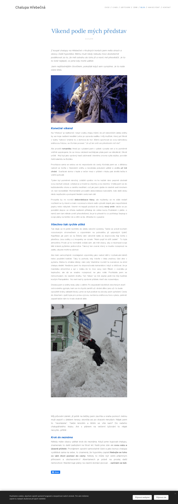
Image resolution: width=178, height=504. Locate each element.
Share (55, 472)
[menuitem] (107, 7)
